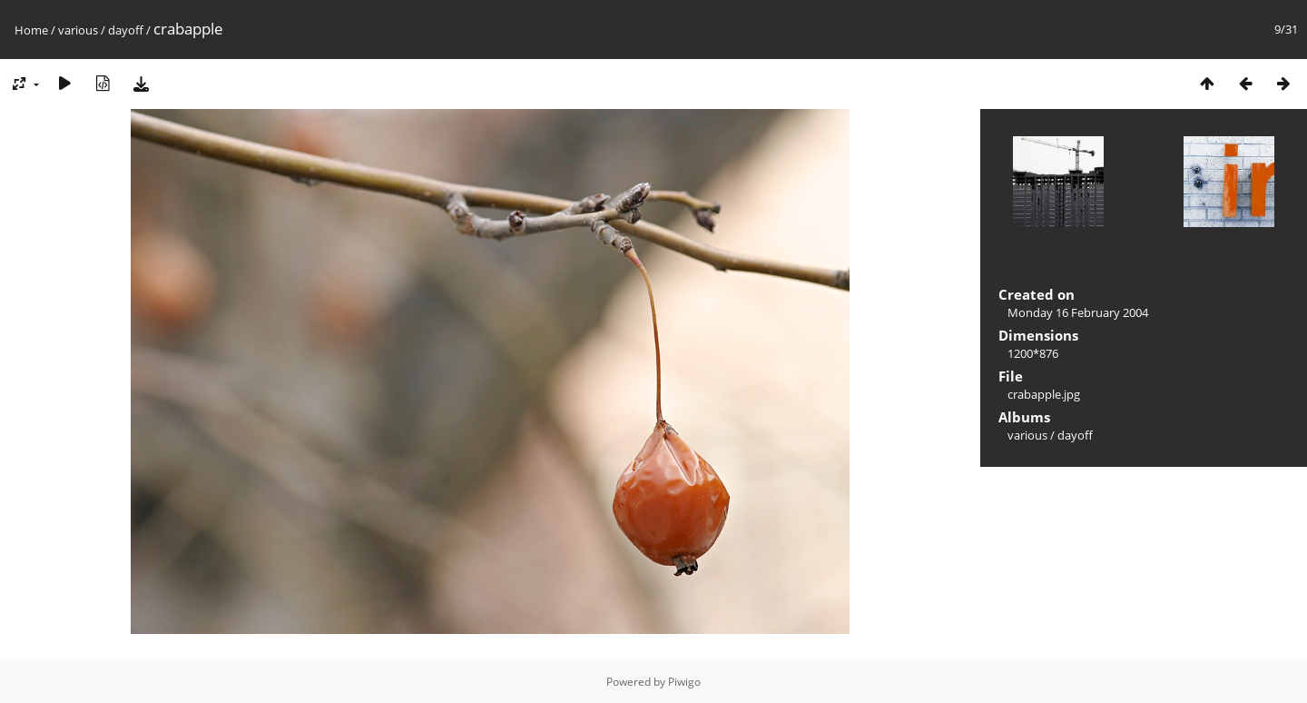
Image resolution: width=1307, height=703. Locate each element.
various (78, 30)
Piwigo (684, 681)
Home (31, 30)
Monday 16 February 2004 (1077, 312)
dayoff (125, 30)
